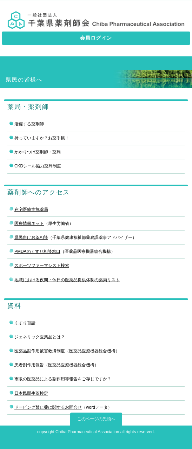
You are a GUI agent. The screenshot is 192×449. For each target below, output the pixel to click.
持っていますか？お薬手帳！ (41, 138)
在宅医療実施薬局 (31, 209)
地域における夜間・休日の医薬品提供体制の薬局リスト (67, 279)
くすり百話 (24, 322)
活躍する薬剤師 (29, 124)
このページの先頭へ (96, 418)
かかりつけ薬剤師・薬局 (37, 152)
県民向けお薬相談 (31, 237)
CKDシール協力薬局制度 (37, 166)
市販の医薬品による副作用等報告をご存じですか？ (62, 379)
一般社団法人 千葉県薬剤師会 (96, 20)
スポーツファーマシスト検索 (41, 265)
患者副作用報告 (29, 364)
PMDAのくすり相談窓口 (37, 251)
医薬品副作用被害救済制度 (39, 350)
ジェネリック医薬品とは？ (39, 336)
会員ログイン (96, 38)
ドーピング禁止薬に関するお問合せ (48, 407)
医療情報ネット (29, 223)
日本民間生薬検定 (31, 393)
